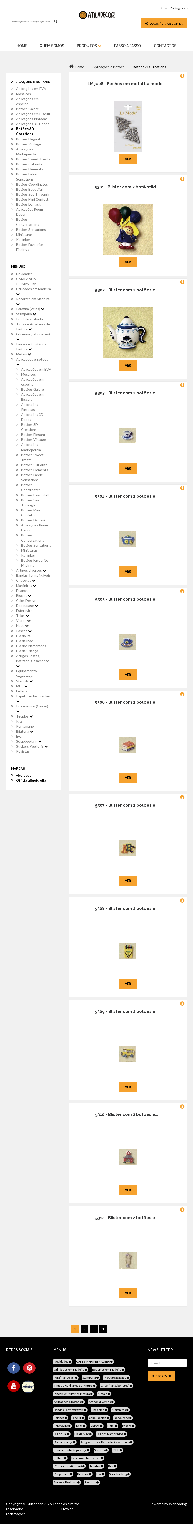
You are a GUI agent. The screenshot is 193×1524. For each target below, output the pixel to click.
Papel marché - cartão (33, 698)
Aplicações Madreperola (26, 151)
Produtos (89, 46)
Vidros (23, 620)
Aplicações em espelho (27, 101)
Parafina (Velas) (30, 309)
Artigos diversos (31, 570)
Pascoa (24, 631)
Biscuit (23, 595)
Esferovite (24, 610)
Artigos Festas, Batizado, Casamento (32, 661)
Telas (22, 615)
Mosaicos (23, 94)
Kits (19, 721)
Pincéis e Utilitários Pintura (31, 346)
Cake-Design (26, 600)
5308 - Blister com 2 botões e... (126, 908)
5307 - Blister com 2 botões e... (126, 805)
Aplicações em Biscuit (33, 114)
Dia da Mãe (24, 641)
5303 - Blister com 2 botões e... (126, 393)
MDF (22, 686)
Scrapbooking (29, 741)
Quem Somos (52, 46)
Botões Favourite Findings (29, 247)
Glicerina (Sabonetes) (33, 336)
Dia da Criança (27, 651)
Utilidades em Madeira (33, 291)
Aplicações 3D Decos (32, 124)
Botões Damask (28, 204)
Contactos (165, 46)
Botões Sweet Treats (33, 159)
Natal (22, 625)
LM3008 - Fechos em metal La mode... (127, 83)
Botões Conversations (27, 222)
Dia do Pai (23, 636)
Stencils (24, 681)
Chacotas (25, 580)
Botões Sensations (31, 229)
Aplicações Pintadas (32, 119)
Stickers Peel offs (32, 746)
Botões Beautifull (29, 189)
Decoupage (27, 605)
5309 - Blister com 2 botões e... (126, 1011)
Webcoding (177, 1504)
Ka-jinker (23, 239)
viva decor (24, 775)
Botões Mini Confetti (32, 199)
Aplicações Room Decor (29, 211)
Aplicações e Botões (32, 361)
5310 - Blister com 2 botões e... (126, 1114)
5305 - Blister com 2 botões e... (126, 599)
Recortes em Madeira (33, 301)
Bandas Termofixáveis (33, 575)
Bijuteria (24, 731)
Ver (128, 159)
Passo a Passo (127, 46)
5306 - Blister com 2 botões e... (126, 702)
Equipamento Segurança (26, 673)
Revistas (23, 751)
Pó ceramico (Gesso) (32, 708)
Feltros (21, 691)
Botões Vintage (28, 144)
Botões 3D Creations (25, 131)
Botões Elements (29, 169)
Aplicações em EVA (31, 88)
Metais (23, 354)
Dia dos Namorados (31, 646)
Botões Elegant (28, 139)
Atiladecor (34, 1504)
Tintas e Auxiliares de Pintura (33, 326)
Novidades (24, 274)
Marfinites (26, 585)
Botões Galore (27, 109)
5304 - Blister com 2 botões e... (126, 496)
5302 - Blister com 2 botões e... (126, 290)
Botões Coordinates (32, 184)
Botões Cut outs (29, 164)
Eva (19, 736)
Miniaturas (24, 234)
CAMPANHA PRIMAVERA (26, 281)
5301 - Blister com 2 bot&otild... (127, 187)
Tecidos (24, 716)
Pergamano (25, 726)
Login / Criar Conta (164, 23)
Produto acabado (29, 319)
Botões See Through (32, 194)
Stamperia (26, 314)
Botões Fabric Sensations (27, 176)
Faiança (22, 590)
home (22, 46)
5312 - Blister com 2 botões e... (126, 1217)
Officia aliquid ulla (31, 780)
